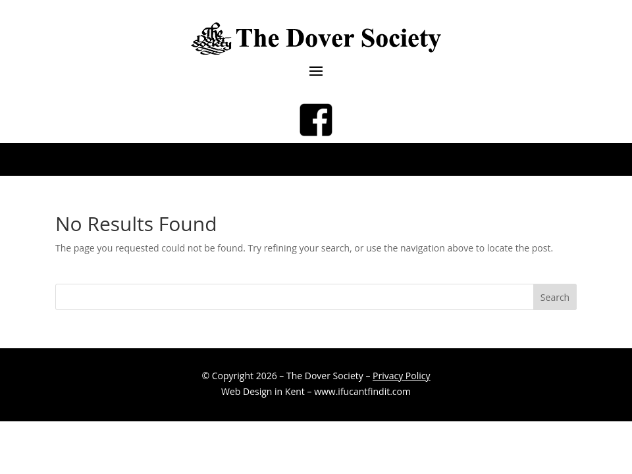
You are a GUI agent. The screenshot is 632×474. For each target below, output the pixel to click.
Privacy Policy (401, 375)
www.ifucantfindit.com (362, 391)
